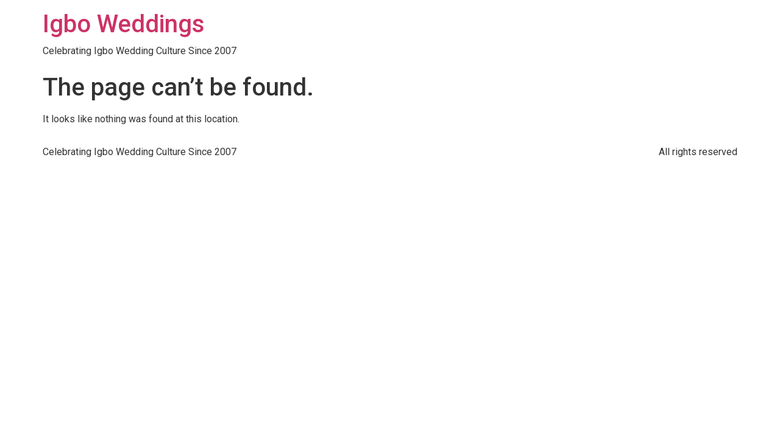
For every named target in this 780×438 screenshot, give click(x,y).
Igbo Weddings (124, 24)
